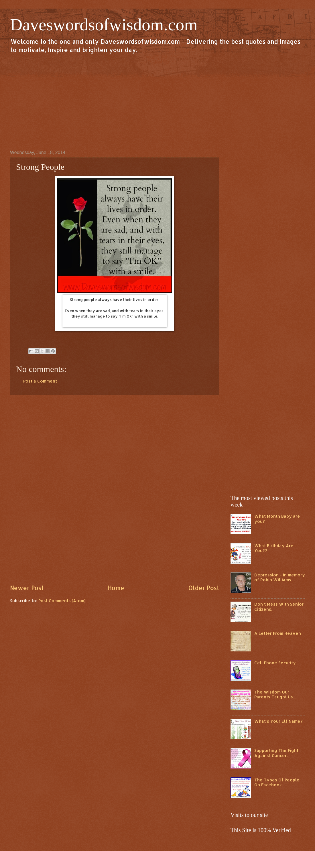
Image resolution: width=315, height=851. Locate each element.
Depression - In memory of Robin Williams (279, 577)
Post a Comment (40, 381)
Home (115, 588)
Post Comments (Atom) (61, 600)
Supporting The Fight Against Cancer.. (276, 753)
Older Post (203, 588)
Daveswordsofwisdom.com (104, 24)
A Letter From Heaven (277, 633)
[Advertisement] (157, 101)
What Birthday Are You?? (274, 548)
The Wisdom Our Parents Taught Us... (275, 694)
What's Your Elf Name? (278, 721)
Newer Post (27, 588)
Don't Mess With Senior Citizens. (279, 606)
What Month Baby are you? (277, 518)
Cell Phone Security (275, 662)
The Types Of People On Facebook (277, 782)
